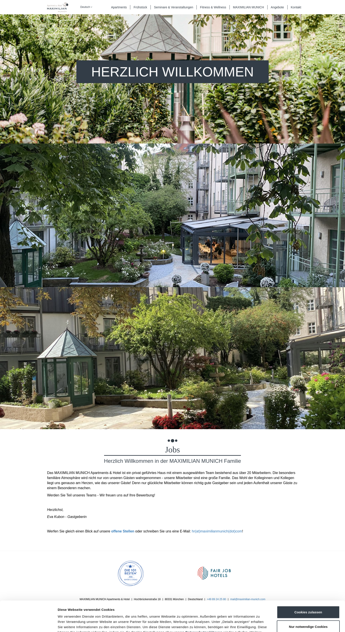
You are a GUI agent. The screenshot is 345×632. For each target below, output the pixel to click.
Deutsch (86, 7)
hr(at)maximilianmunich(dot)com (217, 531)
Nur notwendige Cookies (308, 598)
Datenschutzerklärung (203, 604)
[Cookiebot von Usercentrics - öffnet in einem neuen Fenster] (28, 623)
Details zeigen (234, 623)
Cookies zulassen (308, 583)
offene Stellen (122, 531)
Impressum (176, 609)
